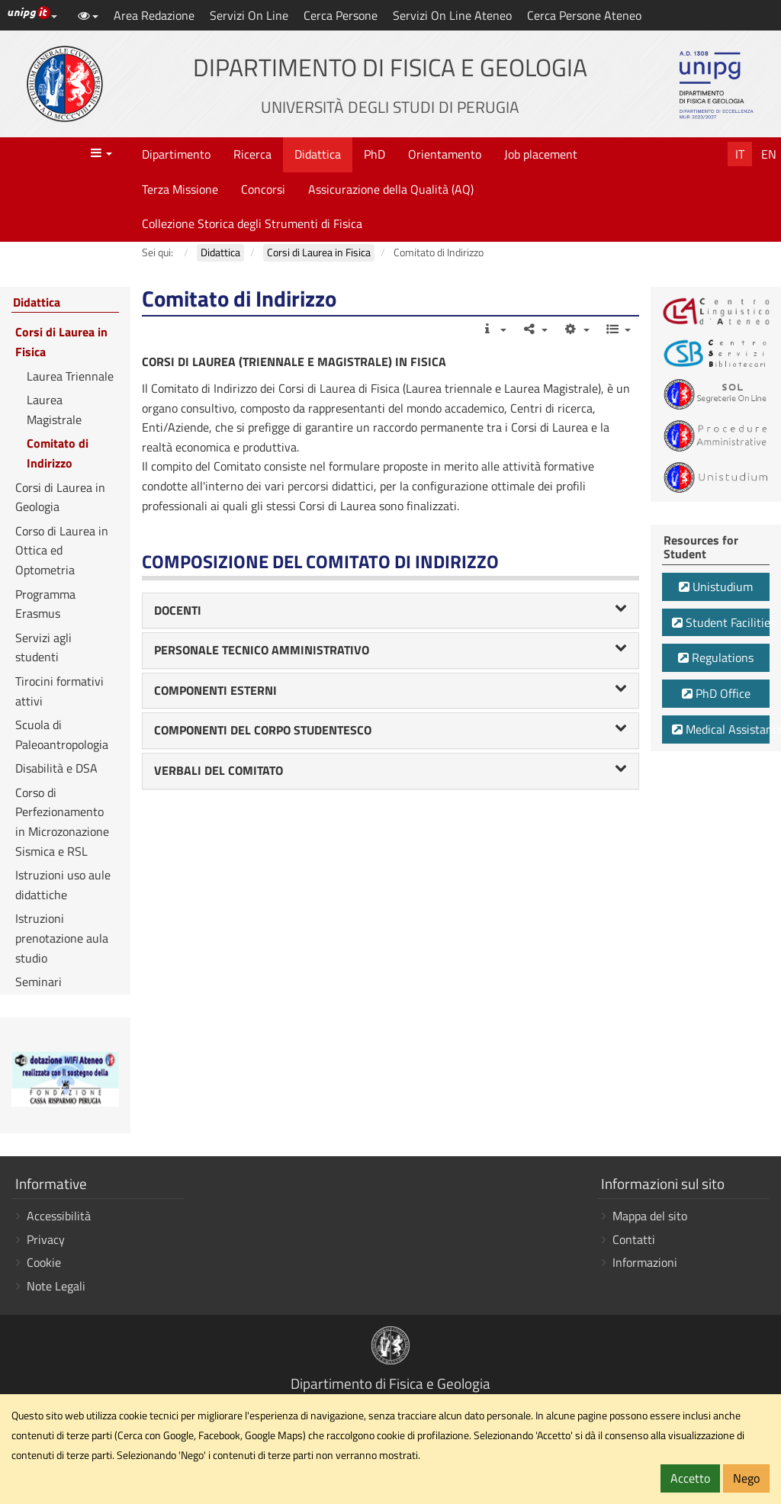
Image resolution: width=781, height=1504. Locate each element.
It (739, 154)
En (768, 154)
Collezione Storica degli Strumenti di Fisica (252, 223)
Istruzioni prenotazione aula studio (61, 937)
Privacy (46, 1239)
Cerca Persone (341, 15)
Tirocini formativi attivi (59, 691)
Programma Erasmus (45, 604)
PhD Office (716, 693)
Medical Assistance (721, 729)
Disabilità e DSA (56, 768)
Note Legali (56, 1286)
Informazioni (644, 1262)
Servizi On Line (249, 15)
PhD (374, 154)
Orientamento (444, 154)
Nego (746, 1478)
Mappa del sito (649, 1216)
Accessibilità (59, 1216)
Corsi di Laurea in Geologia (60, 497)
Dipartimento (176, 154)
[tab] (391, 610)
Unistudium (716, 586)
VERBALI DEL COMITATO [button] (391, 770)
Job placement (540, 154)
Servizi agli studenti (43, 647)
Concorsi (263, 189)
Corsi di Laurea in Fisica (61, 342)
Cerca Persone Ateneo (584, 15)
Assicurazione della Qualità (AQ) (391, 189)
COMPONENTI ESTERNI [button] (391, 690)
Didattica (317, 154)
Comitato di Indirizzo (57, 453)
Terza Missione (180, 189)
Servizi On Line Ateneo (452, 15)
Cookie (44, 1262)
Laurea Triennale (70, 376)
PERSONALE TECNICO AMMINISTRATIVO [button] (391, 650)
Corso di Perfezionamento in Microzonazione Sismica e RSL (62, 821)
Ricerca (252, 154)
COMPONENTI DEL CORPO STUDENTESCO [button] (391, 730)
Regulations (716, 657)
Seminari (38, 981)
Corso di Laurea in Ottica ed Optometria (61, 550)
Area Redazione (154, 15)
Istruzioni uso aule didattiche (63, 885)
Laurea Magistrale (54, 409)
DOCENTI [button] (391, 610)
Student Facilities (721, 622)
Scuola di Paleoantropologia (61, 734)
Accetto (690, 1478)
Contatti (633, 1239)
